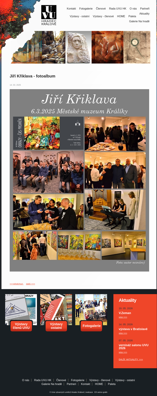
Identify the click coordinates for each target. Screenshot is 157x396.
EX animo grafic (101, 392)
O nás (133, 8)
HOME (121, 16)
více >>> (123, 317)
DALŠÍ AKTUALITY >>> (131, 359)
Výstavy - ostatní (80, 16)
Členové (101, 8)
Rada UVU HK (117, 8)
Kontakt (71, 8)
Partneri (71, 384)
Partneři (144, 8)
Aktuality (144, 13)
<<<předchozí (17, 284)
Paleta (132, 16)
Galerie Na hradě (51, 384)
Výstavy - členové (103, 16)
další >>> (30, 284)
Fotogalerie (86, 8)
